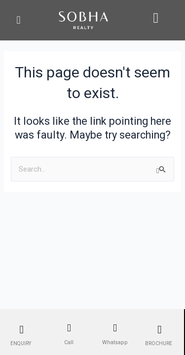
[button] (18, 20)
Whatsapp (115, 342)
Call (69, 342)
